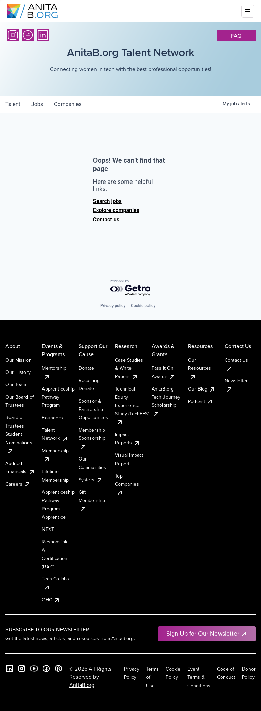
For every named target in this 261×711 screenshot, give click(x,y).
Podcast (200, 401)
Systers (91, 479)
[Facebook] (27, 35)
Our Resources (199, 368)
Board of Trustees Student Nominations (18, 434)
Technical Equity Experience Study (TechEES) (132, 405)
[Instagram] (12, 35)
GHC (51, 599)
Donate (86, 368)
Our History (18, 372)
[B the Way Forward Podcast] (58, 668)
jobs (37, 104)
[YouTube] (34, 668)
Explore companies (116, 210)
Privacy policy (112, 305)
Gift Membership (92, 500)
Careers (18, 484)
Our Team (15, 384)
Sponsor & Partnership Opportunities (93, 409)
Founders (52, 417)
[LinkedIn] (42, 35)
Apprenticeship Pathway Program (58, 397)
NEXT (48, 529)
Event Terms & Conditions (198, 677)
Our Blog (201, 388)
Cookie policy (143, 305)
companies (68, 104)
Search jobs (107, 201)
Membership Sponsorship (92, 438)
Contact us (106, 219)
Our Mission (18, 360)
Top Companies (127, 484)
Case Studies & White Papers (129, 368)
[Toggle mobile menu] (247, 11)
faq (236, 35)
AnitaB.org (81, 685)
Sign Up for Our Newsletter (206, 633)
